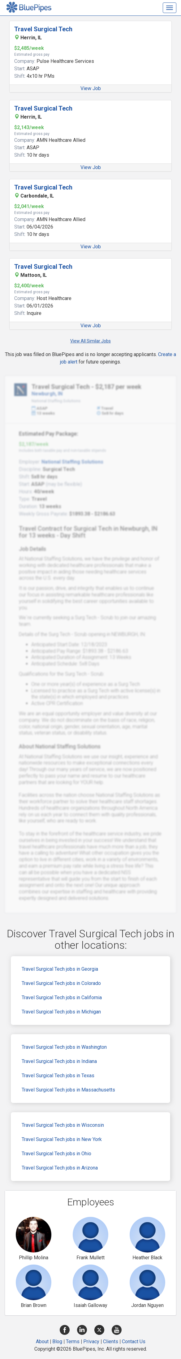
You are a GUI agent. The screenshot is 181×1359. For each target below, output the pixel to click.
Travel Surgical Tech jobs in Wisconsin (63, 1125)
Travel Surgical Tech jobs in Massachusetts (68, 1090)
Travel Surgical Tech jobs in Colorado (61, 983)
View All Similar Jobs (90, 340)
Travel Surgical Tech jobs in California (62, 997)
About (42, 1341)
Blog (57, 1341)
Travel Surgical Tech (43, 29)
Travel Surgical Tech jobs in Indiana (59, 1061)
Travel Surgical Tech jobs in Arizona (60, 1168)
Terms (73, 1341)
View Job (90, 88)
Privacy (91, 1341)
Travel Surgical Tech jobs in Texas (58, 1075)
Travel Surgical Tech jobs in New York (62, 1139)
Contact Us (133, 1341)
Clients (110, 1341)
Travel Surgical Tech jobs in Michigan (61, 1012)
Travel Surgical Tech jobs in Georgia (60, 969)
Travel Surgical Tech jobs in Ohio (56, 1153)
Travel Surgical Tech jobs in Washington (64, 1047)
